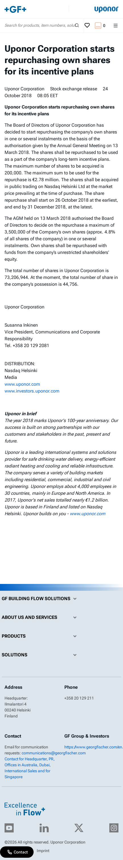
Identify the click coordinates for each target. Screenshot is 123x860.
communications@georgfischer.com (54, 753)
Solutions (40, 654)
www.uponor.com (22, 384)
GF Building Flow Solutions (40, 598)
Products (40, 636)
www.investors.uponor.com (32, 391)
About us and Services (40, 617)
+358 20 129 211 (79, 698)
